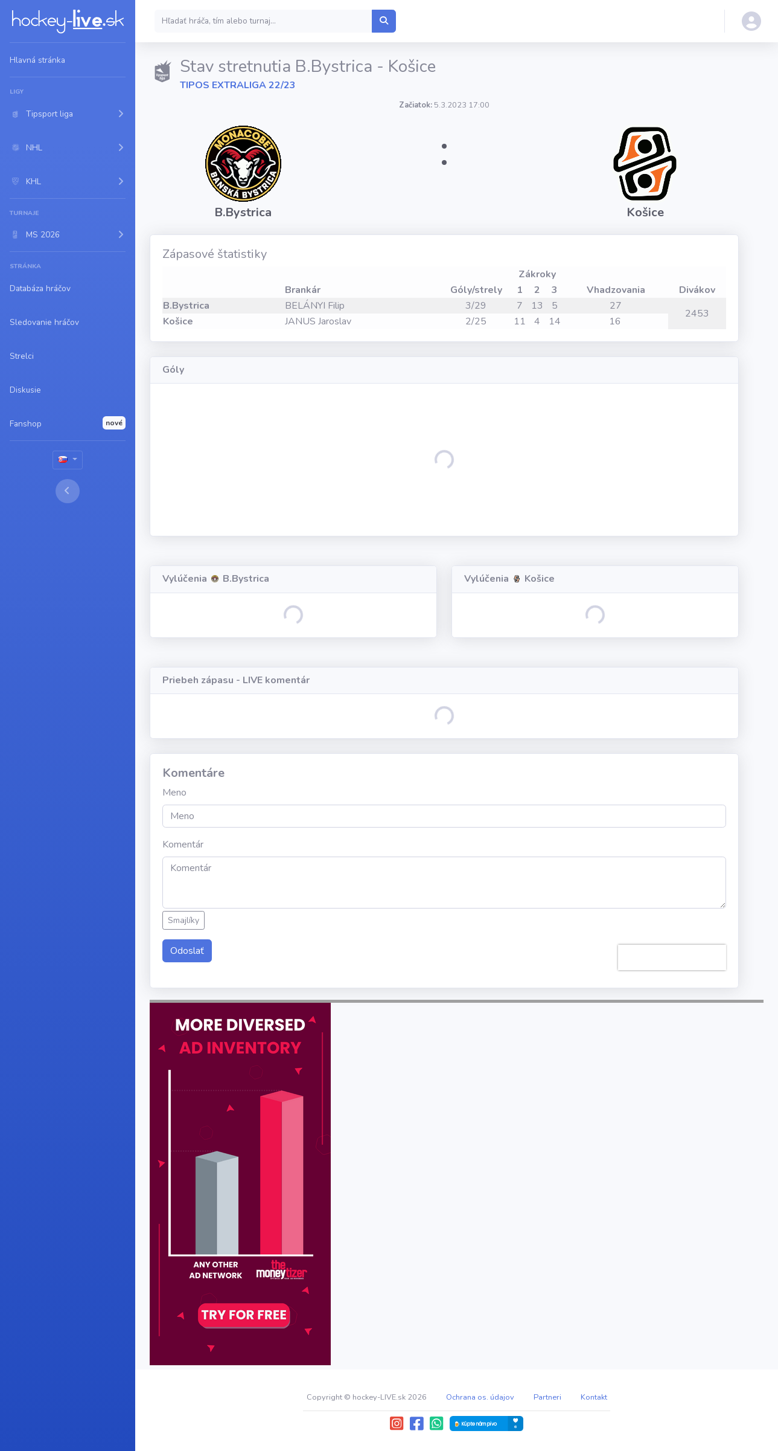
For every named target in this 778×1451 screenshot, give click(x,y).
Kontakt (594, 1397)
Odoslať (187, 950)
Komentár (182, 844)
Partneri (547, 1397)
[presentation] (672, 957)
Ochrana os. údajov (480, 1397)
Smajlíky (183, 920)
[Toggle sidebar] (68, 491)
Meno (174, 792)
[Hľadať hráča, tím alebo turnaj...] (384, 21)
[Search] (263, 21)
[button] (67, 113)
